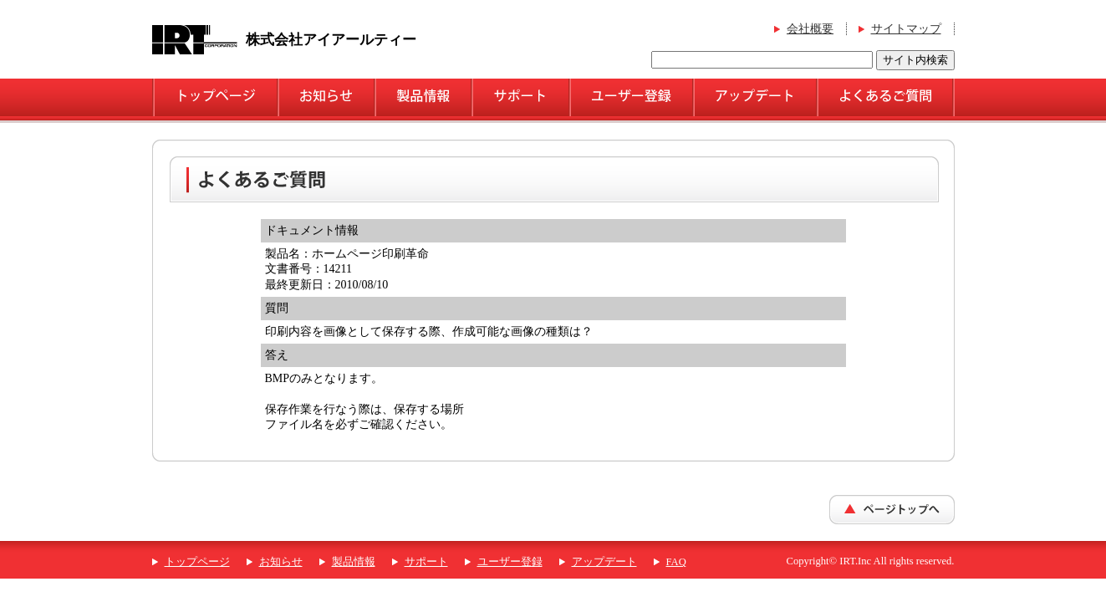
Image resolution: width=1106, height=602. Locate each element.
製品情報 (353, 562)
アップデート (604, 562)
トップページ (197, 562)
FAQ (676, 562)
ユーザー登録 (510, 562)
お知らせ (281, 562)
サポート (426, 562)
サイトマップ (906, 29)
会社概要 (810, 29)
